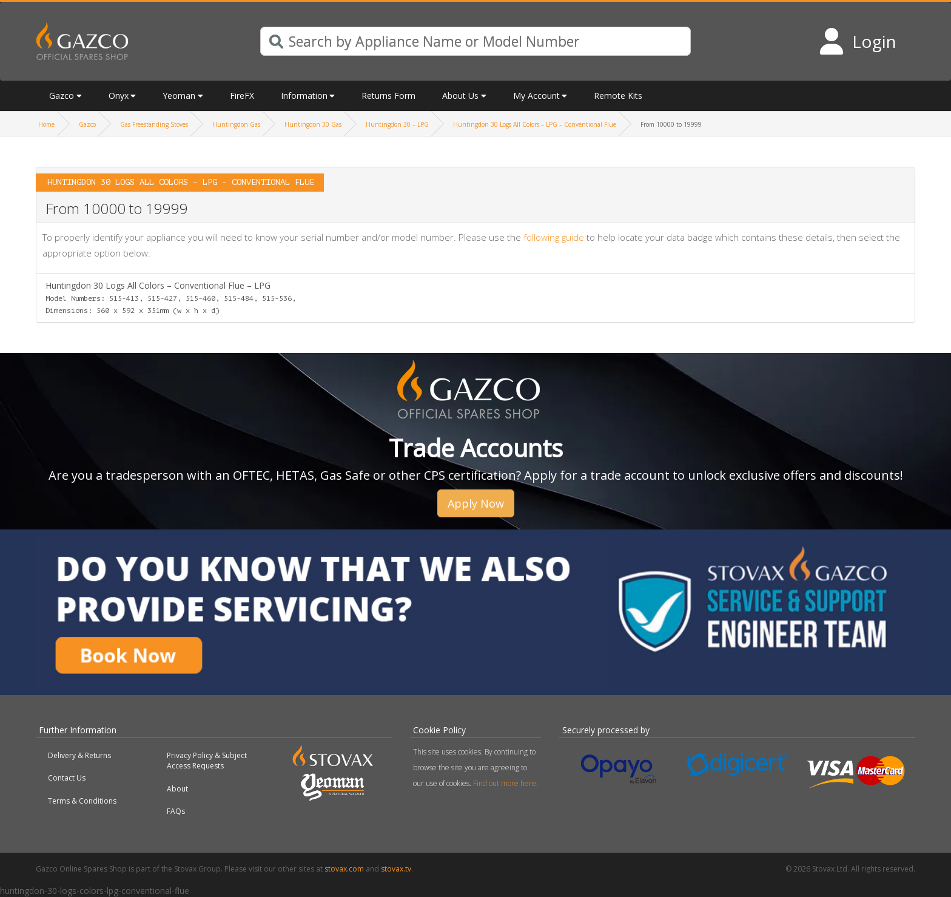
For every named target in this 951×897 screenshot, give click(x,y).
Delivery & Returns (79, 755)
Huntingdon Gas (236, 124)
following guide (553, 237)
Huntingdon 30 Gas (312, 124)
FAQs (176, 811)
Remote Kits (618, 95)
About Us (460, 95)
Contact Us (67, 778)
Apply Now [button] (476, 503)
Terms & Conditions (82, 801)
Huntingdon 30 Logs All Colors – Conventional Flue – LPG (170, 297)
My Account (536, 95)
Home (46, 124)
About (177, 789)
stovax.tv (396, 869)
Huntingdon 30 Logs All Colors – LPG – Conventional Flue (534, 124)
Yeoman (179, 95)
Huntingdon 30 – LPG (397, 124)
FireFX (242, 95)
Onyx (119, 95)
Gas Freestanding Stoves (154, 124)
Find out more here (504, 783)
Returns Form (388, 95)
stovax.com (344, 869)
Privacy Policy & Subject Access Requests (207, 760)
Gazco (61, 95)
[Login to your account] (857, 41)
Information (304, 95)
